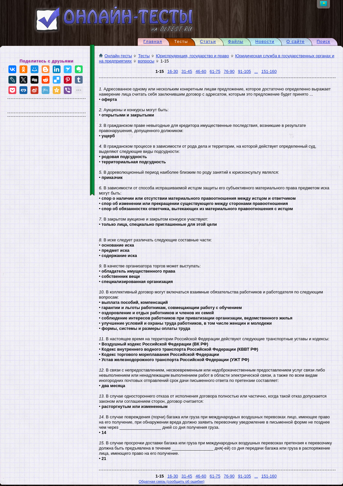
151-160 (269, 71)
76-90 (229, 71)
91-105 (244, 71)
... (256, 71)
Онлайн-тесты (115, 56)
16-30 (172, 71)
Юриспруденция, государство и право (192, 56)
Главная (153, 41)
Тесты (144, 56)
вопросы (146, 61)
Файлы (235, 41)
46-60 (201, 71)
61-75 (215, 71)
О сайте (295, 41)
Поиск (323, 41)
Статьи (208, 41)
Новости (265, 41)
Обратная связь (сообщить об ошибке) (171, 482)
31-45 (187, 71)
